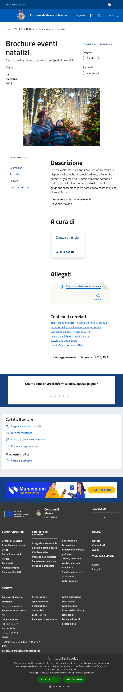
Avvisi (95, 550)
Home (7, 29)
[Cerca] (116, 15)
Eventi (95, 564)
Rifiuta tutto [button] (74, 679)
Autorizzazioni (70, 581)
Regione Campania (15, 4)
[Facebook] (89, 15)
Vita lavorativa (40, 552)
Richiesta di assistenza (44, 619)
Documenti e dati (11, 572)
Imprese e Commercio (44, 557)
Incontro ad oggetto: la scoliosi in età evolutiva (79, 322)
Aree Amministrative (13, 545)
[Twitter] (97, 15)
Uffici (5, 550)
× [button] (119, 657)
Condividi (90, 44)
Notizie (30, 29)
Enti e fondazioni (11, 554)
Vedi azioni (106, 44)
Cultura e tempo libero (44, 548)
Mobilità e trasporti (43, 566)
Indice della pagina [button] (19, 157)
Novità (18, 29)
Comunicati (98, 545)
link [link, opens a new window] (92, 672)
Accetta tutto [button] (49, 679)
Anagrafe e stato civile (44, 543)
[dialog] (61, 673)
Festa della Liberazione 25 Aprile (70, 336)
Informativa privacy (73, 610)
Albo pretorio (69, 606)
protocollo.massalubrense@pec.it (21, 651)
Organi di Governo (12, 541)
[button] (61, 686)
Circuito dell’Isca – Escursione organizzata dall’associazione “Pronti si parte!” (76, 329)
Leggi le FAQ (39, 615)
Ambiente (67, 567)
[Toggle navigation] (6, 15)
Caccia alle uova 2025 (64, 340)
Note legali (68, 615)
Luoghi (96, 569)
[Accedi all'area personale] (109, 4)
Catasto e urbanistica (44, 561)
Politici (5, 559)
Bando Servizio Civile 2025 (67, 345)
